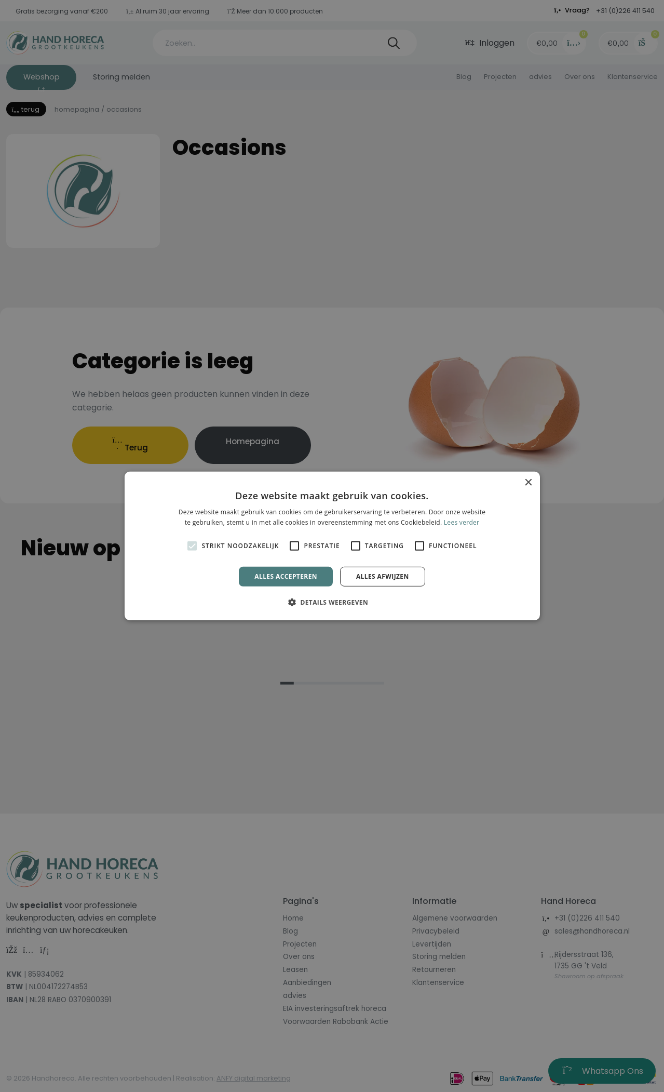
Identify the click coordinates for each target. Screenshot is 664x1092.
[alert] (332, 546)
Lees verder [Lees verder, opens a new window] (462, 522)
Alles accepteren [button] (285, 576)
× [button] (528, 483)
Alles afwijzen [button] (382, 576)
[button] (332, 602)
